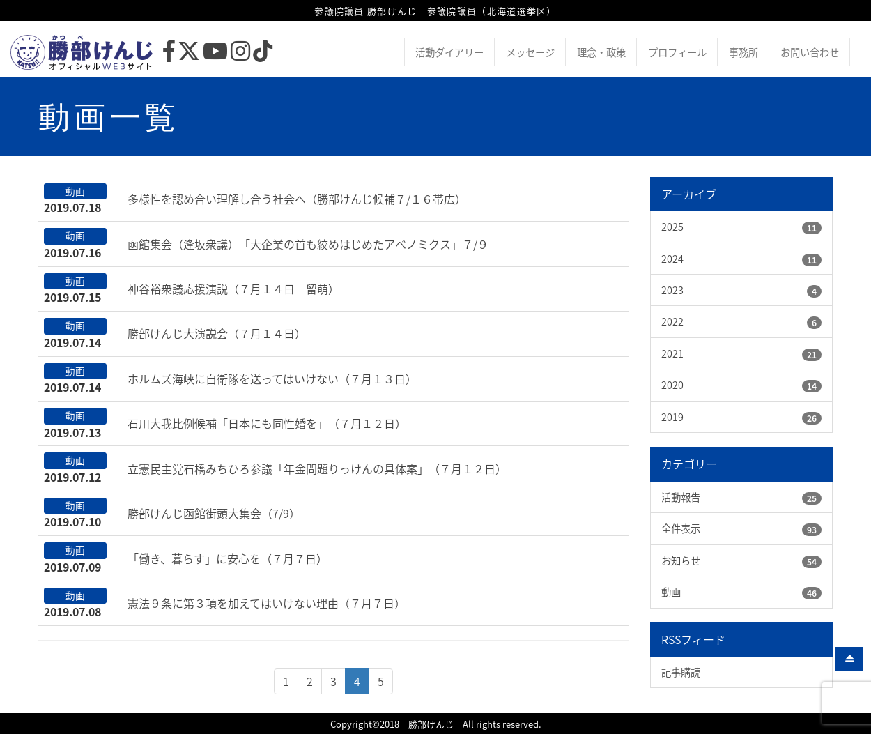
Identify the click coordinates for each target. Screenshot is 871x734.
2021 (672, 353)
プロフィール (677, 52)
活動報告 (680, 497)
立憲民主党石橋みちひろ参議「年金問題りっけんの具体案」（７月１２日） (317, 468)
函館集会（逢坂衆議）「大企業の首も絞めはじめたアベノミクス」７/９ (308, 244)
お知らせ (680, 560)
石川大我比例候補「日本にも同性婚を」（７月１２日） (267, 423)
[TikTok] (262, 54)
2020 (672, 384)
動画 (671, 591)
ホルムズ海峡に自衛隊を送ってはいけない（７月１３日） (272, 378)
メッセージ (530, 52)
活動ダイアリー (449, 52)
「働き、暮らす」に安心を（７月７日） (227, 558)
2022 (672, 321)
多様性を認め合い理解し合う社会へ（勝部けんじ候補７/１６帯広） (297, 198)
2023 (672, 290)
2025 (672, 226)
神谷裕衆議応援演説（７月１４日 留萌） (233, 288)
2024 (672, 258)
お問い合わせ (809, 52)
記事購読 (680, 672)
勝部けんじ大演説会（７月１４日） (217, 333)
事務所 (743, 52)
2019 (672, 417)
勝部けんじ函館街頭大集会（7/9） (214, 513)
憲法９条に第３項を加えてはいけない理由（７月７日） (267, 603)
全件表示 (680, 528)
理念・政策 (601, 52)
